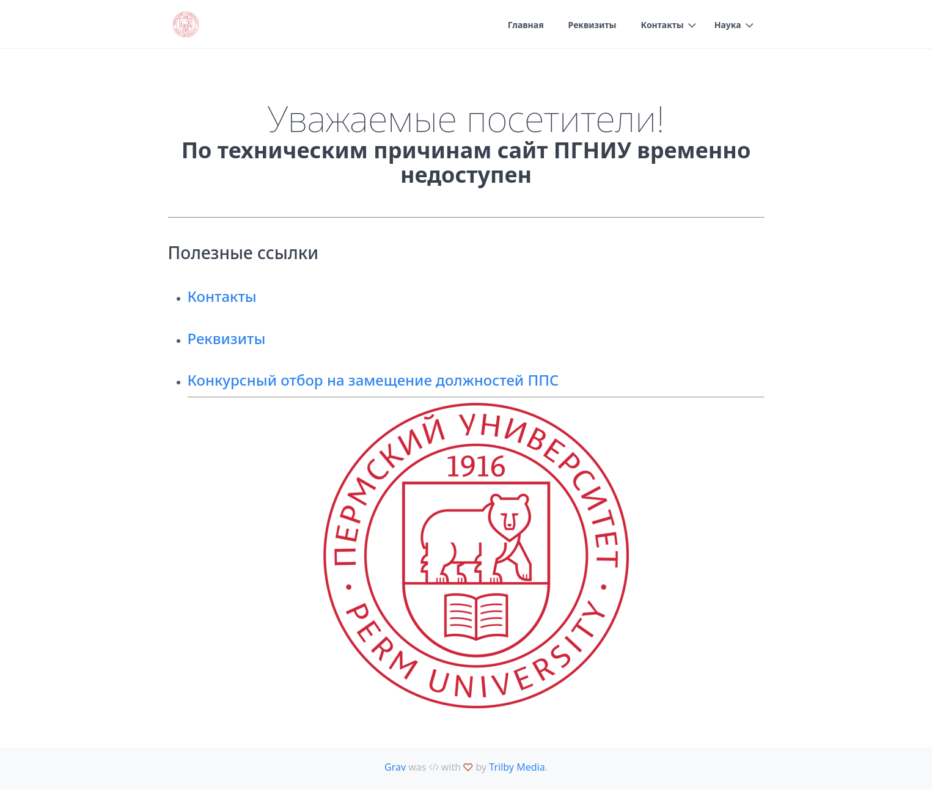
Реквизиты (592, 25)
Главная (526, 25)
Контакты (661, 25)
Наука (727, 25)
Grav (395, 767)
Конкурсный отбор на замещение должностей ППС (373, 380)
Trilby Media (517, 767)
